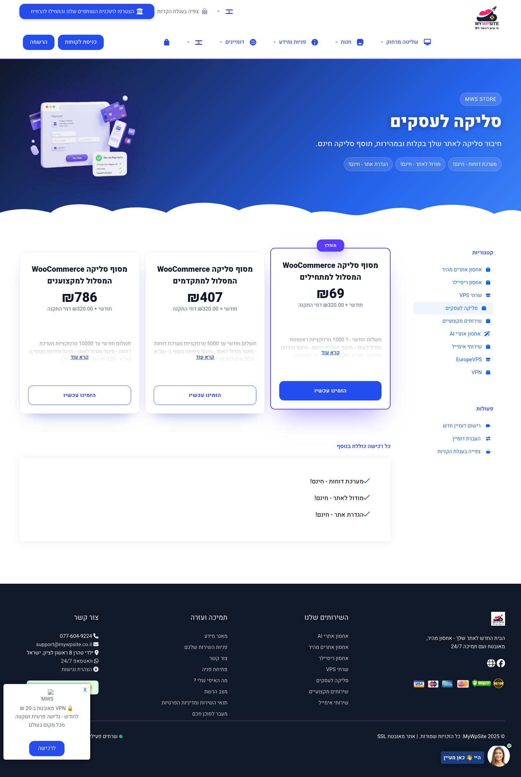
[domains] (237, 42)
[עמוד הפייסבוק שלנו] (500, 664)
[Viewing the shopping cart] (183, 11)
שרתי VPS (474, 295)
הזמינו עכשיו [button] (330, 391)
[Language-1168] (194, 42)
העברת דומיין (471, 438)
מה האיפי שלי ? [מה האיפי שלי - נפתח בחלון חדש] (211, 680)
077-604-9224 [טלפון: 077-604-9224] (76, 636)
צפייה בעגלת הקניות (463, 451)
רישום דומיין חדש (466, 426)
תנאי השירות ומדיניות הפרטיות (195, 703)
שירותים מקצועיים (466, 321)
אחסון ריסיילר (471, 282)
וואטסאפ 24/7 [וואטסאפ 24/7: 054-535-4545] (77, 661)
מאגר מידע (216, 636)
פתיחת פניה (215, 669)
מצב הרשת (216, 691)
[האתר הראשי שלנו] (491, 664)
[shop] (348, 42)
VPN (481, 372)
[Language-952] (224, 11)
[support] (295, 42)
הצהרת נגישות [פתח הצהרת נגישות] (77, 669)
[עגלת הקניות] (166, 42)
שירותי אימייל (471, 347)
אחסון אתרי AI (470, 334)
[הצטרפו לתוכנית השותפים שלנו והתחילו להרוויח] (87, 11)
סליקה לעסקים (465, 308)
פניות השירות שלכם (206, 647)
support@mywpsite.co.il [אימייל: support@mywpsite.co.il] (64, 644)
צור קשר (218, 658)
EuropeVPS (473, 359)
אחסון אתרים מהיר (466, 269)
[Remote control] (405, 42)
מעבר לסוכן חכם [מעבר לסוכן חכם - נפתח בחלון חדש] (210, 714)
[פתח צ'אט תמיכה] (441, 756)
